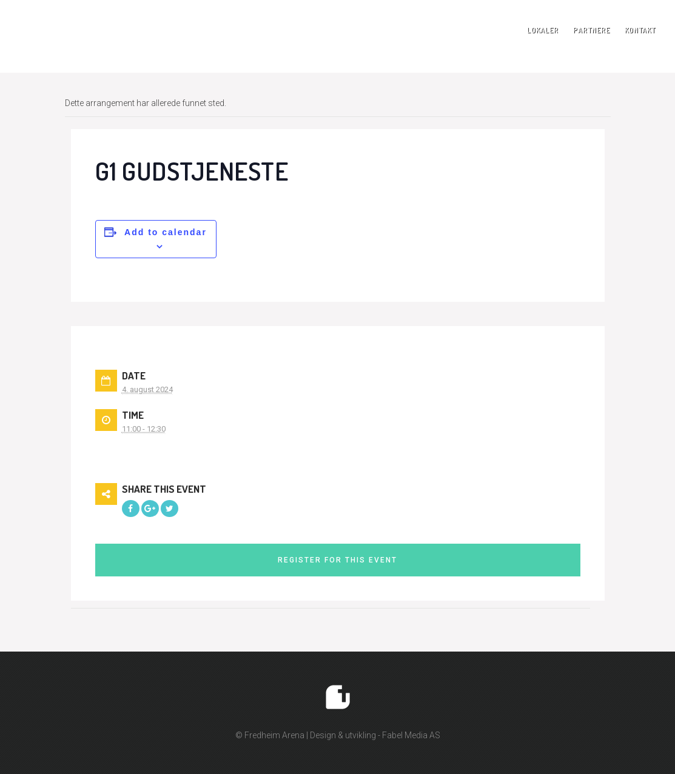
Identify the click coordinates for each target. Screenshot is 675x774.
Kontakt (640, 30)
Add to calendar (165, 232)
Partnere (591, 30)
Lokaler (543, 30)
